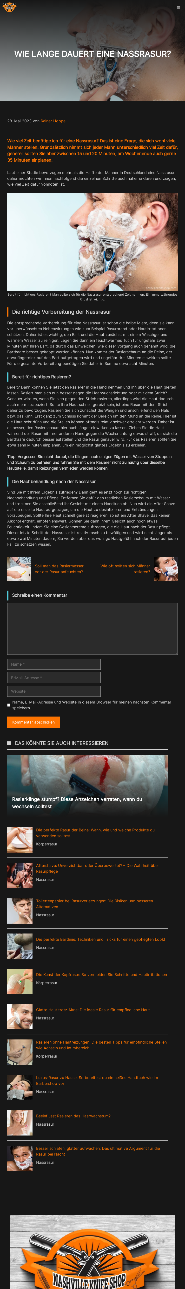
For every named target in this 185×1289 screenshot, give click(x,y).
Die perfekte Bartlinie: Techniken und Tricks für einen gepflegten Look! (100, 939)
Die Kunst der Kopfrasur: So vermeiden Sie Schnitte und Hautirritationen (101, 974)
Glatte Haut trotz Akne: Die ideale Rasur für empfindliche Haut (93, 1009)
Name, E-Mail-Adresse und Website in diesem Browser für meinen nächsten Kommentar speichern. (91, 705)
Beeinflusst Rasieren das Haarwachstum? (73, 1116)
